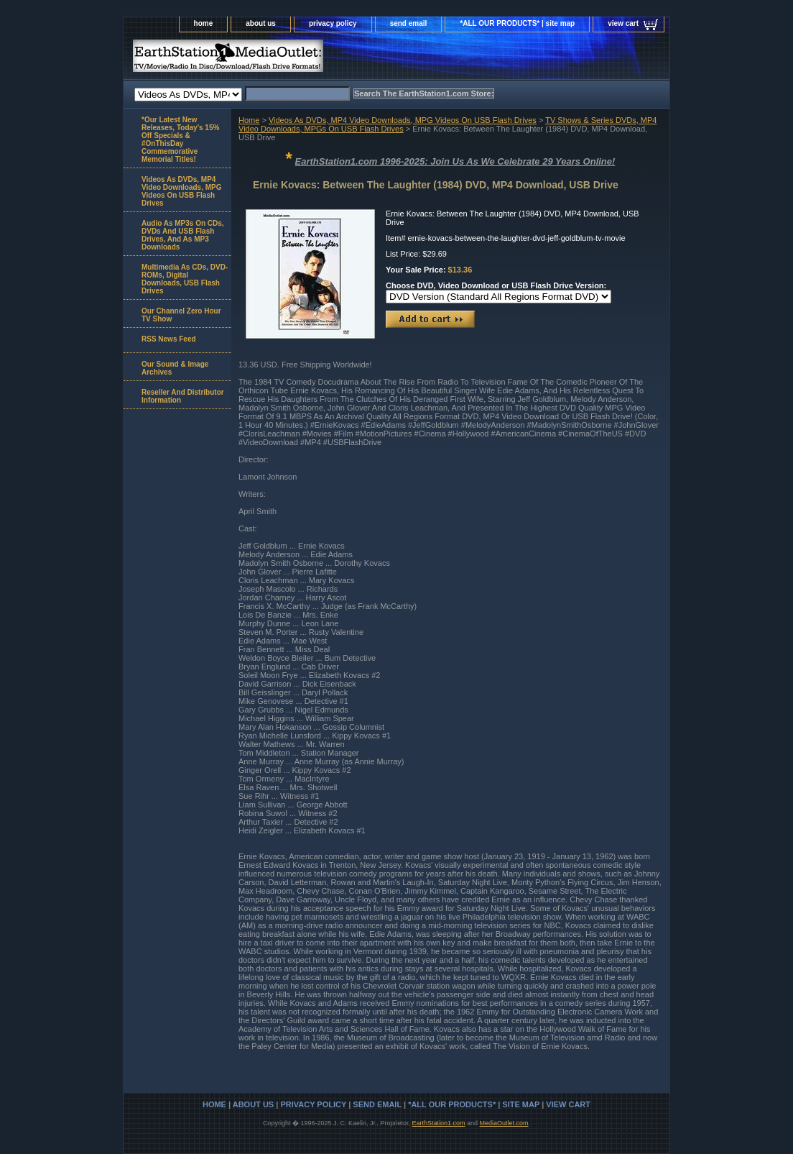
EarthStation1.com (438, 1123)
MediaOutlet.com (504, 1123)
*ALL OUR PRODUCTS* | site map (517, 23)
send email (408, 23)
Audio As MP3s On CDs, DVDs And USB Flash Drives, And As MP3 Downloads (183, 235)
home (203, 23)
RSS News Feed (169, 339)
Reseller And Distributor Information (183, 396)
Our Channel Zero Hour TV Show (181, 315)
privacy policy (333, 23)
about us (261, 23)
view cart (623, 23)
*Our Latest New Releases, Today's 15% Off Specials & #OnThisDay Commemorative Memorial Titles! (180, 139)
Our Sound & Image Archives (175, 368)
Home (248, 120)
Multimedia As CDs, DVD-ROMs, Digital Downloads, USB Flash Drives (185, 279)
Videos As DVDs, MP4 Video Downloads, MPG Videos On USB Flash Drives (403, 120)
